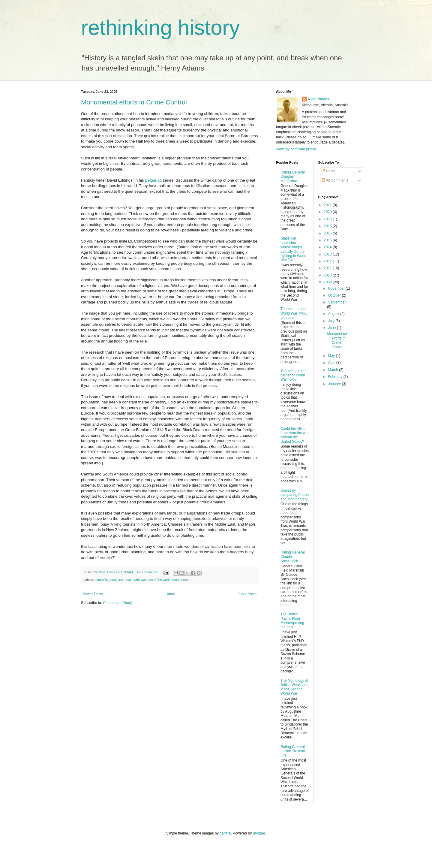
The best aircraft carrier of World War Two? (293, 375)
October (335, 295)
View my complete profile (296, 149)
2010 (328, 275)
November (337, 288)
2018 (328, 226)
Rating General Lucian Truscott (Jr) (292, 751)
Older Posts (247, 594)
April (332, 363)
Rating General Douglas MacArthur (292, 176)
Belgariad (153, 180)
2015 (328, 240)
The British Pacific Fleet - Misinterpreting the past (292, 620)
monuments (180, 579)
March (333, 370)
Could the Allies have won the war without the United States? (294, 435)
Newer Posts (92, 594)
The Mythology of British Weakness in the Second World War (294, 687)
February (335, 377)
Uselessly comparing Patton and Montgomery (294, 494)
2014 (328, 247)
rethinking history (160, 27)
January (335, 384)
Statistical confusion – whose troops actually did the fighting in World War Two (293, 249)
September (337, 302)
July (331, 321)
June (332, 328)
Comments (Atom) (117, 603)
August (334, 314)
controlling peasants (109, 579)
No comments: (148, 572)
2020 (328, 212)
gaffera (225, 833)
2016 (328, 233)
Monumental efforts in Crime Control (134, 102)
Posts (328, 171)
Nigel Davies (318, 99)
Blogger (259, 833)
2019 (328, 219)
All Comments (335, 180)
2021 (328, 205)
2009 (328, 282)
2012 (328, 261)
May (332, 356)
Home (170, 594)
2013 (328, 254)
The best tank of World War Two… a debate (294, 313)
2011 (328, 268)
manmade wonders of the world (148, 579)
